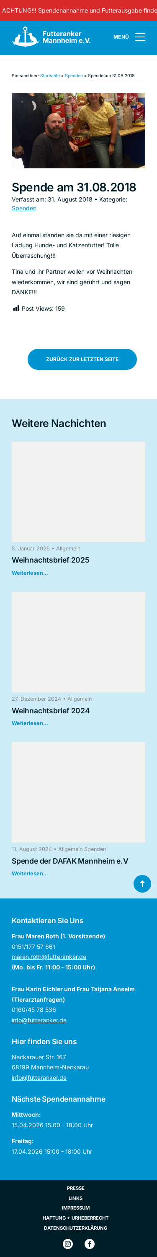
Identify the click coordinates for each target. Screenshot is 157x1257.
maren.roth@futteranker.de (49, 956)
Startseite (50, 76)
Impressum (76, 1208)
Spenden (74, 76)
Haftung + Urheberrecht (75, 1218)
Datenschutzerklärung (75, 1228)
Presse (76, 1188)
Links (75, 1198)
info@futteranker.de (39, 1020)
